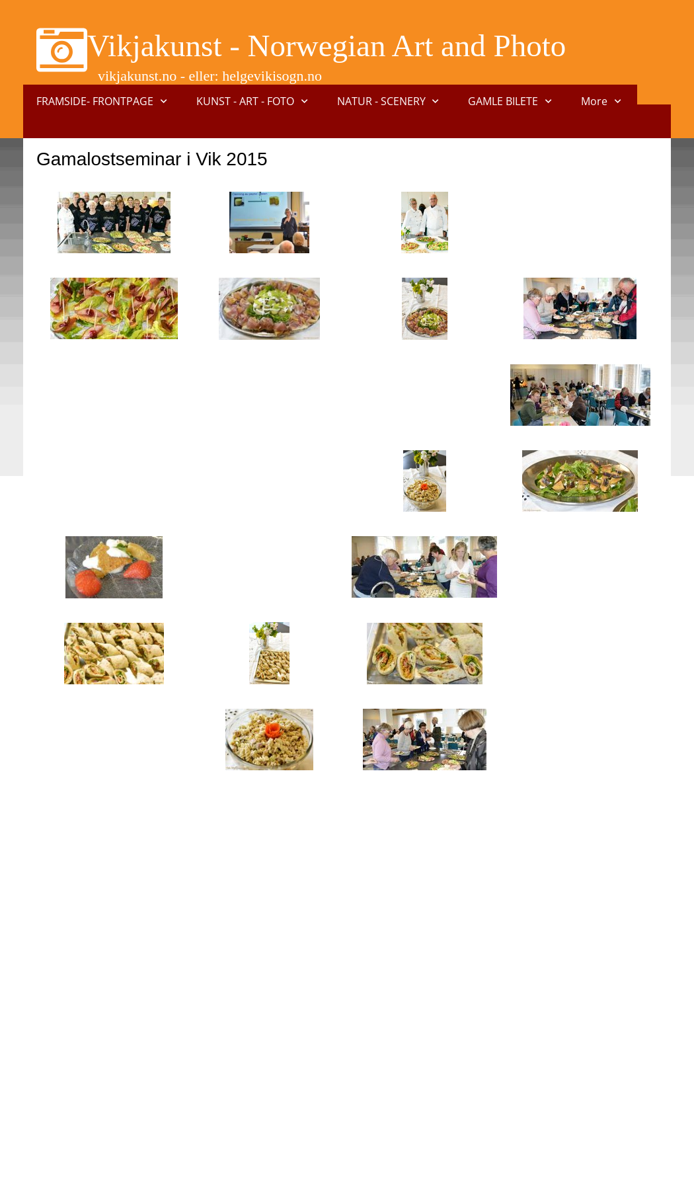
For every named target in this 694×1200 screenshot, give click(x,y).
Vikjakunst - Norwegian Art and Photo (326, 45)
